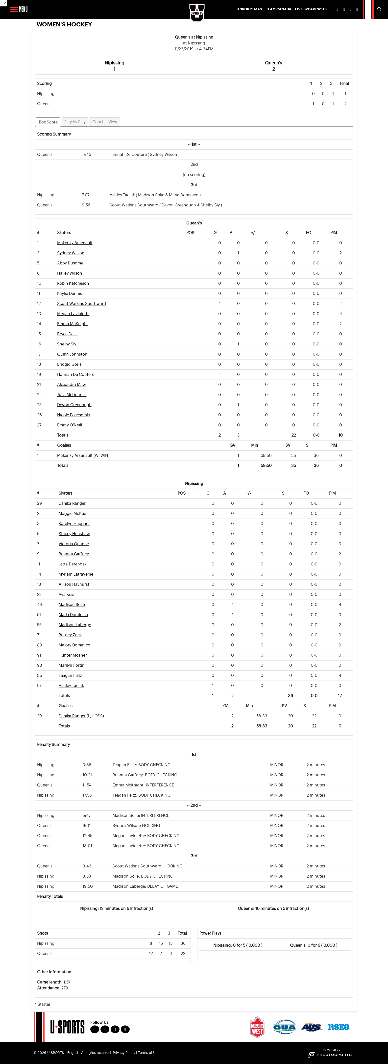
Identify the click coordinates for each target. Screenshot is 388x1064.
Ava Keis (66, 595)
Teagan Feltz (70, 676)
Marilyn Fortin (71, 665)
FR (3, 3)
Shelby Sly (66, 344)
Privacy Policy (124, 1053)
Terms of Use (148, 1053)
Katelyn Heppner (74, 524)
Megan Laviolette (73, 314)
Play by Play (75, 122)
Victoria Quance (74, 544)
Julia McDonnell (72, 395)
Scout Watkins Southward (81, 304)
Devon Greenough (74, 405)
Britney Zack (70, 635)
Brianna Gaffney (74, 554)
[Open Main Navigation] (14, 9)
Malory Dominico (74, 645)
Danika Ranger (72, 503)
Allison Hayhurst (74, 584)
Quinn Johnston (72, 354)
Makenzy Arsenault (75, 243)
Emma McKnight (72, 324)
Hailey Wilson (69, 273)
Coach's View (104, 122)
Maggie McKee (72, 514)
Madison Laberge (75, 625)
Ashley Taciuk (71, 686)
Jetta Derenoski (73, 564)
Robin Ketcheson (73, 283)
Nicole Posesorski (73, 415)
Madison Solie (72, 605)
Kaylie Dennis (69, 294)
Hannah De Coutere (75, 375)
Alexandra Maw (71, 385)
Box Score (48, 122)
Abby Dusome (70, 263)
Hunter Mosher (73, 655)
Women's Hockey (64, 24)
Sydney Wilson (70, 253)
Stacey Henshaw (74, 534)
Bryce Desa (67, 334)
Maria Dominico (73, 615)
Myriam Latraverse (76, 574)
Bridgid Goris (69, 364)
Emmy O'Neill (69, 425)
